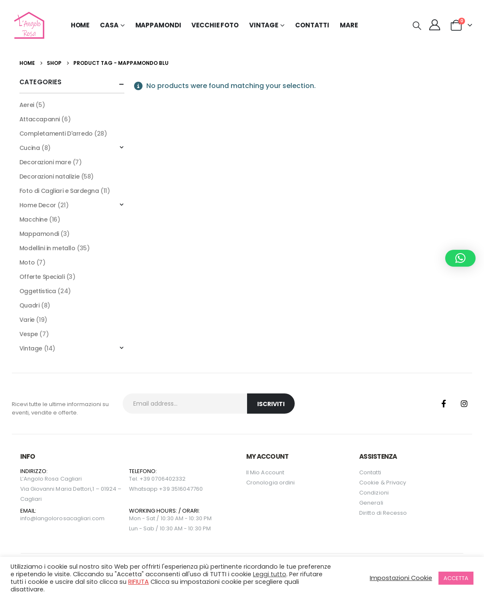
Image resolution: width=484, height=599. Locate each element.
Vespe (28, 334)
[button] (417, 26)
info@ (28, 518)
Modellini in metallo (47, 248)
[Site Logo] (28, 25)
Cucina (29, 148)
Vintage (30, 348)
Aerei (26, 105)
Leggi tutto (269, 574)
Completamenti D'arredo (56, 133)
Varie (27, 320)
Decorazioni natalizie (49, 176)
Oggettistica (37, 291)
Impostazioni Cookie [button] (401, 578)
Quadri (29, 305)
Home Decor (37, 205)
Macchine (33, 219)
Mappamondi (158, 25)
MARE (349, 25)
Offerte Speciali (42, 277)
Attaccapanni (39, 119)
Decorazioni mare (45, 162)
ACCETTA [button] (456, 578)
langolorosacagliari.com (70, 518)
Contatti (312, 25)
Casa (109, 25)
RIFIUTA (138, 582)
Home (80, 25)
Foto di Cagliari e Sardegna (59, 191)
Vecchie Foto (215, 25)
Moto (27, 262)
